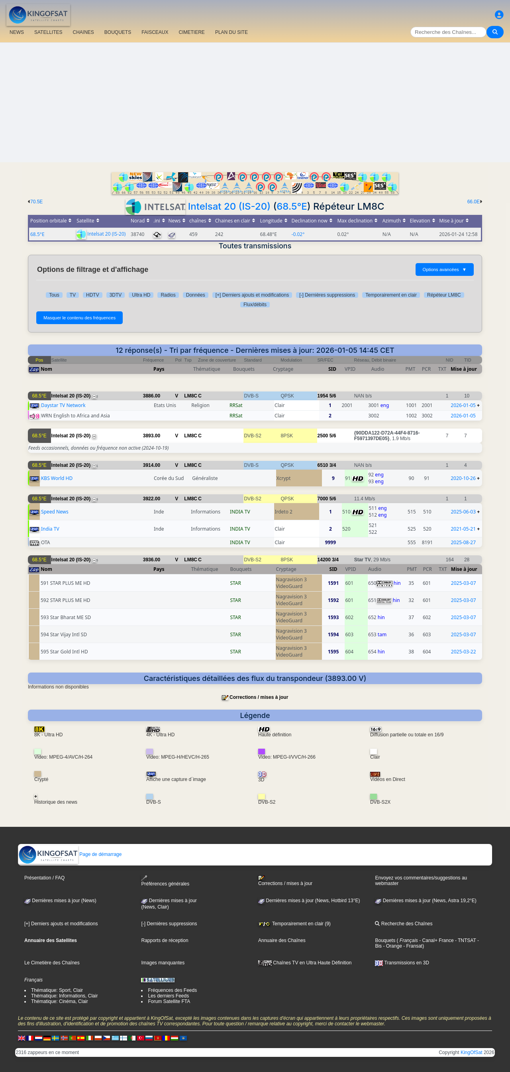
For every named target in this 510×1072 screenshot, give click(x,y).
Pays (159, 369)
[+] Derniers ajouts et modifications (252, 295)
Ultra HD (141, 295)
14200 (324, 560)
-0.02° (298, 234)
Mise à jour (464, 369)
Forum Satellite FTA (169, 1001)
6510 (323, 465)
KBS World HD (57, 478)
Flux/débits (255, 304)
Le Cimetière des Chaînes (52, 963)
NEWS (17, 32)
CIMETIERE (192, 32)
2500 (323, 436)
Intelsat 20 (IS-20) (229, 206)
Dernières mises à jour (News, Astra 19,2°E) (425, 900)
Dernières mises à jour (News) (60, 900)
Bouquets (385, 940)
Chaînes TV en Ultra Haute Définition (305, 963)
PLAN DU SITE (231, 32)
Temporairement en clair (391, 295)
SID (332, 369)
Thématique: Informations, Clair (64, 996)
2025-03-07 (463, 583)
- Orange (392, 946)
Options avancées (445, 269)
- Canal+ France (436, 940)
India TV (50, 528)
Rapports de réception (164, 940)
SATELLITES (48, 32)
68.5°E (292, 206)
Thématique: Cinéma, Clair (59, 1001)
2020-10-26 (463, 478)
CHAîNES (83, 32)
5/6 (333, 396)
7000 (323, 499)
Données (195, 295)
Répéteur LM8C (444, 295)
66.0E (473, 202)
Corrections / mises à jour (259, 697)
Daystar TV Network (63, 405)
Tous (54, 295)
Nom (46, 369)
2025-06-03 (463, 511)
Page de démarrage (70, 854)
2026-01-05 (463, 405)
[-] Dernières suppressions (327, 295)
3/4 (333, 465)
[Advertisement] (255, 102)
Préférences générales (165, 881)
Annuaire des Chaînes (282, 940)
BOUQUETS (117, 32)
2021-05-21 (463, 528)
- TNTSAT (465, 940)
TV (73, 295)
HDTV (92, 295)
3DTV (116, 295)
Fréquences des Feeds (172, 990)
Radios (168, 295)
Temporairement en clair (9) (294, 923)
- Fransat (412, 946)
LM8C (190, 396)
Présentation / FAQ (44, 878)
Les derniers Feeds (168, 996)
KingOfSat (472, 1052)
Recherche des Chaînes (403, 923)
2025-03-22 (463, 651)
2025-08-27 (463, 542)
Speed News (55, 511)
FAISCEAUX (154, 32)
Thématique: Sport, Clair (57, 990)
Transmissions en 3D (402, 963)
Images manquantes (162, 963)
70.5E (36, 202)
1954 (323, 396)
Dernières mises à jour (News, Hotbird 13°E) (309, 900)
